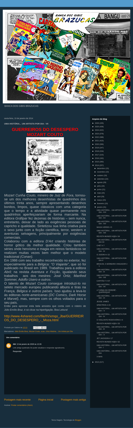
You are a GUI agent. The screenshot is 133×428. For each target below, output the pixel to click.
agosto (100, 182)
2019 (97, 148)
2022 (97, 137)
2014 (97, 165)
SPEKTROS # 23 (103, 305)
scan (43, 331)
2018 (97, 151)
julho (99, 186)
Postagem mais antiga (73, 399)
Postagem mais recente (17, 399)
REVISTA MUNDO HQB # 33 (108, 323)
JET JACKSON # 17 (105, 338)
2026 (97, 123)
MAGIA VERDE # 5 (104, 227)
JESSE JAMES (103, 302)
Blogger (78, 420)
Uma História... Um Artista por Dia (59, 331)
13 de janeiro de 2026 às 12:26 (29, 344)
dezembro (101, 168)
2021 (97, 141)
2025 (97, 127)
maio (99, 193)
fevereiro (101, 203)
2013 (97, 362)
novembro (101, 172)
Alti (14, 344)
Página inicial (45, 399)
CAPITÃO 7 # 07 (103, 281)
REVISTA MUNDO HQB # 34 (108, 236)
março (100, 200)
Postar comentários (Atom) (22, 405)
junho (99, 189)
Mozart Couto (34, 331)
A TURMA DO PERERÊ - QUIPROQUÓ (107, 291)
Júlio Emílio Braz (21, 331)
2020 (97, 144)
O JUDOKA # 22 (103, 255)
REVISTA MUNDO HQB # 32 (108, 342)
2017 (97, 155)
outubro (100, 175)
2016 (97, 158)
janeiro (100, 207)
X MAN (99, 357)
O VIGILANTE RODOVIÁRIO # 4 (110, 320)
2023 (97, 134)
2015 (97, 162)
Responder (17, 351)
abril (99, 196)
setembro (101, 179)
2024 (97, 130)
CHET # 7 (100, 245)
